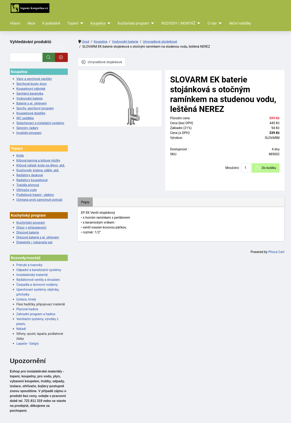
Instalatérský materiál (32, 275)
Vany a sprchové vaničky (34, 79)
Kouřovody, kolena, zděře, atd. (37, 170)
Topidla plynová (27, 185)
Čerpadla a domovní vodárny (37, 285)
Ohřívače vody (26, 190)
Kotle (20, 156)
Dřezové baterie (27, 232)
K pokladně (51, 23)
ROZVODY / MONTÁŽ (178, 23)
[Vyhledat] (26, 57)
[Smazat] (61, 57)
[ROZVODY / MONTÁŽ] (197, 23)
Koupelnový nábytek (30, 89)
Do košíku (265, 167)
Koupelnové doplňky (31, 113)
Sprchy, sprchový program (35, 108)
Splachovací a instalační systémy (40, 123)
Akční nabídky (240, 23)
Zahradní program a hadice (35, 314)
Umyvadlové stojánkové (101, 62)
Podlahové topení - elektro (35, 195)
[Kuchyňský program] (151, 23)
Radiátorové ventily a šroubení (38, 280)
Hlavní (15, 23)
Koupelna (97, 23)
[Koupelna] (107, 23)
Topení (72, 23)
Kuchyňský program (133, 23)
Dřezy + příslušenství (31, 228)
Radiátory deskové (29, 175)
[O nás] (219, 23)
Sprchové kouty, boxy (31, 84)
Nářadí (21, 329)
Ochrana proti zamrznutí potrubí (39, 200)
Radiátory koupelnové (32, 180)
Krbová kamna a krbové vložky (38, 160)
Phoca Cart (276, 252)
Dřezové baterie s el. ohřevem (37, 237)
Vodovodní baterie (29, 98)
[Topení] (80, 23)
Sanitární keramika (29, 94)
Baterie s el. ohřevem (31, 103)
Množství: (232, 168)
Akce (31, 23)
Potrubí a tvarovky (29, 265)
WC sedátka (25, 118)
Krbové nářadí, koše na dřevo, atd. (40, 165)
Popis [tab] (85, 202)
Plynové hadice (27, 309)
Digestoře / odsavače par (34, 242)
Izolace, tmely (26, 299)
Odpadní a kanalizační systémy (38, 270)
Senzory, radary (27, 128)
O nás (212, 23)
